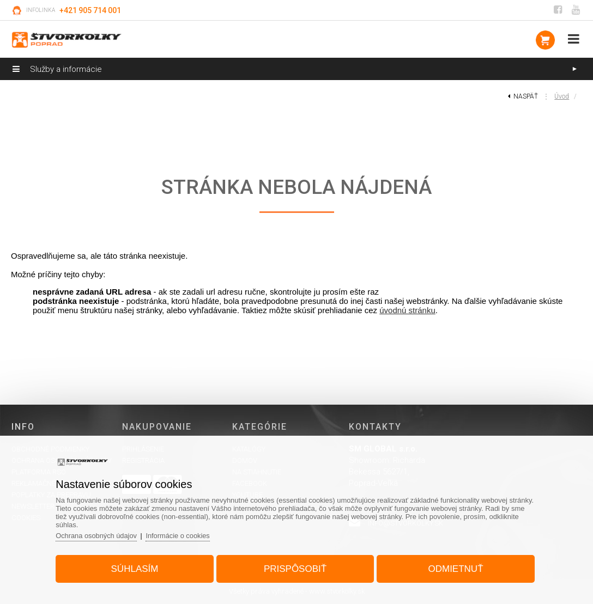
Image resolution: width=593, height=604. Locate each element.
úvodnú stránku (407, 310)
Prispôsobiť (295, 568)
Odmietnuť (453, 568)
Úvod (561, 96)
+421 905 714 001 (90, 10)
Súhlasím (137, 568)
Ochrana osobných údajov (100, 534)
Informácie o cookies (182, 534)
